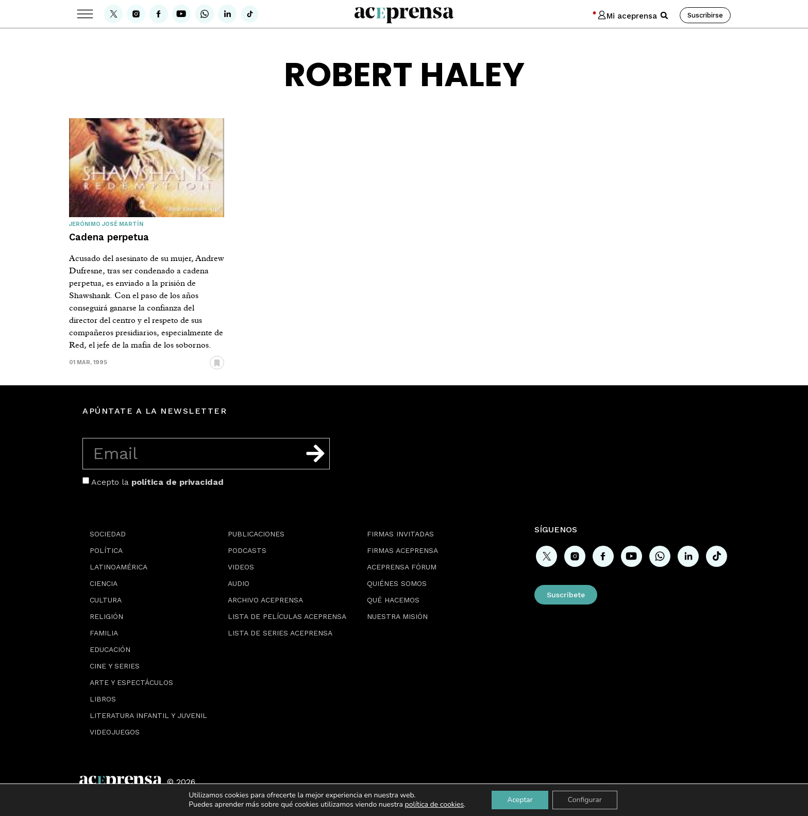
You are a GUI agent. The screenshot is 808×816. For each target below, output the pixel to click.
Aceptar (519, 800)
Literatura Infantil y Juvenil (148, 715)
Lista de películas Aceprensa (287, 616)
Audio (238, 583)
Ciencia (103, 583)
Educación (110, 649)
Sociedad (108, 534)
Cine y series (115, 666)
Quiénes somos (397, 583)
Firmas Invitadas (400, 534)
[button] (664, 15)
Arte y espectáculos (131, 682)
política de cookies (434, 804)
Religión (106, 616)
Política (106, 550)
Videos (241, 567)
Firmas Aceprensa (402, 550)
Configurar (585, 800)
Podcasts (247, 550)
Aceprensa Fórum (401, 567)
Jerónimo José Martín (106, 224)
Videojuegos (115, 732)
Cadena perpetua (109, 237)
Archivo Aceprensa (265, 600)
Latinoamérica (118, 567)
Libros (103, 699)
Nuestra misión (397, 616)
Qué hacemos (393, 600)
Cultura (106, 600)
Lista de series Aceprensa (280, 633)
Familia (104, 633)
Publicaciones (256, 534)
